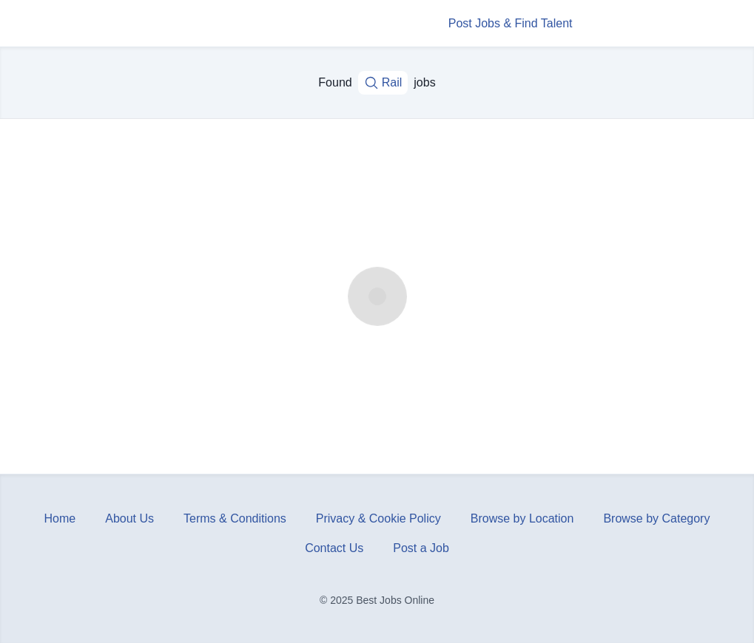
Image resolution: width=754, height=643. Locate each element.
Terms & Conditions (235, 518)
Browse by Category (656, 518)
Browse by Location (522, 518)
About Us (129, 518)
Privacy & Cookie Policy (378, 518)
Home (60, 518)
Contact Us (334, 548)
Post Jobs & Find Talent (510, 23)
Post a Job (421, 548)
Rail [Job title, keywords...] (383, 82)
